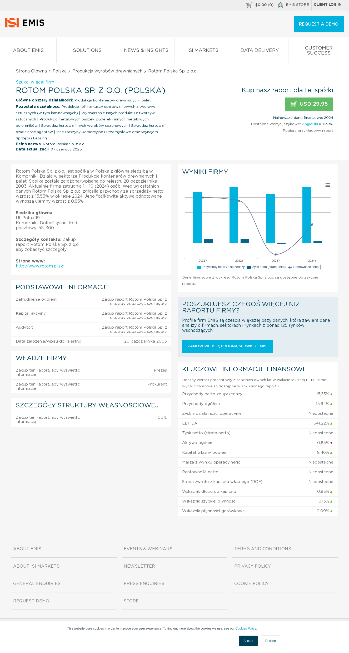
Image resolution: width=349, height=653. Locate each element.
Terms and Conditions (262, 549)
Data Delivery (260, 51)
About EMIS (28, 51)
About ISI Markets (36, 566)
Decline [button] (270, 641)
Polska (60, 71)
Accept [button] (248, 641)
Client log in (328, 5)
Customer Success (318, 51)
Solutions (87, 51)
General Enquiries (37, 584)
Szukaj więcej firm (35, 82)
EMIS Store (293, 5)
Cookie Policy (251, 584)
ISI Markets (203, 51)
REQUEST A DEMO (318, 24)
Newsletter (139, 566)
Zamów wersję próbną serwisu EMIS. (227, 346)
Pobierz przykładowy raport (308, 131)
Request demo (31, 601)
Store (131, 601)
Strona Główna (31, 71)
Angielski (310, 124)
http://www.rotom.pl (39, 266)
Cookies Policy (245, 628)
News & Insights (146, 51)
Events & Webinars (148, 549)
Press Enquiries (144, 584)
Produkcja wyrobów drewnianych (107, 71)
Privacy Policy (252, 566)
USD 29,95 (309, 104)
